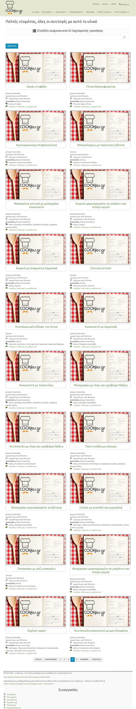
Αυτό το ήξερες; (122, 12)
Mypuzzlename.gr (14, 707)
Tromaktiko (11, 694)
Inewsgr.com (12, 700)
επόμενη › (84, 659)
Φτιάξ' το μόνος (104, 12)
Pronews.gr (11, 705)
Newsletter (45, 677)
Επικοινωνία (20, 677)
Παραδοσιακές (76, 12)
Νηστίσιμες (90, 12)
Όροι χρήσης (9, 677)
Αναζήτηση (125, 4)
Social (105, 4)
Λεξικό (113, 4)
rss (27, 677)
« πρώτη (38, 659)
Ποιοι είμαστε (35, 677)
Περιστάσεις (61, 12)
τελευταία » (96, 659)
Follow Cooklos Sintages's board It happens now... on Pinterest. (29, 684)
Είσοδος (96, 4)
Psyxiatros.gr (12, 702)
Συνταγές (35, 12)
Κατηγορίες (47, 12)
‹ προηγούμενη (50, 659)
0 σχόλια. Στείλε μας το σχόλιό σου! (21, 106)
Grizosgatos (12, 697)
